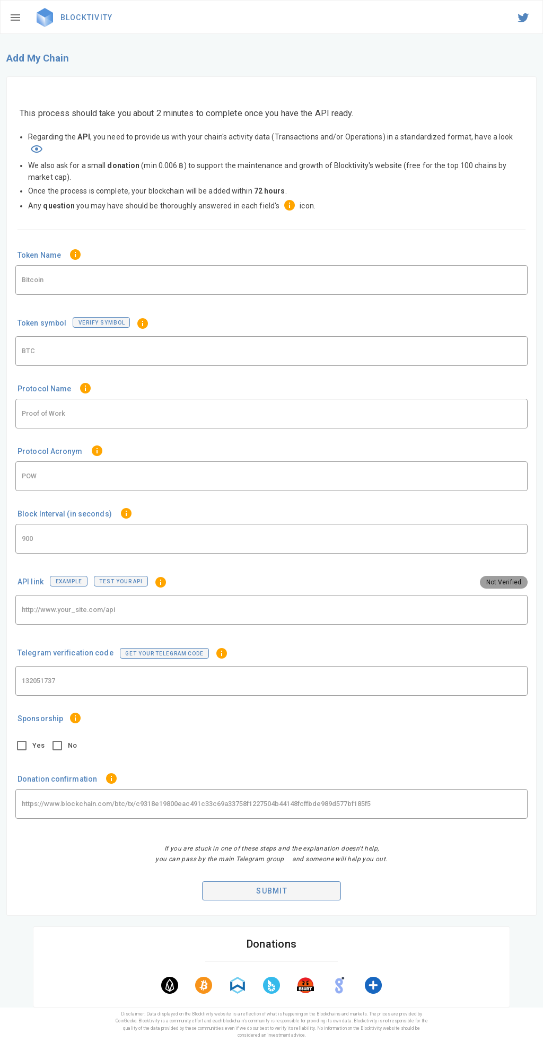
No (72, 745)
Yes (38, 745)
